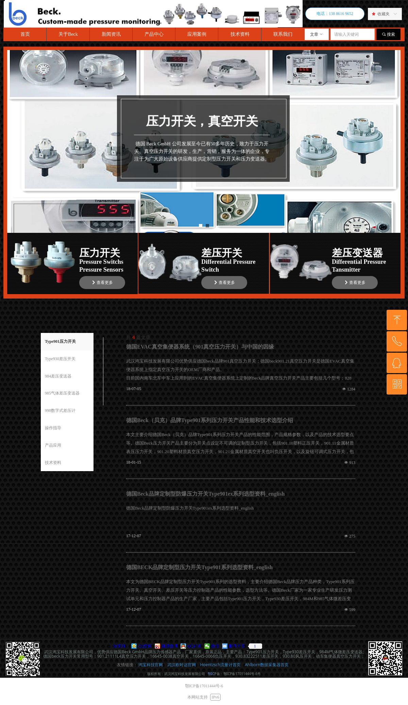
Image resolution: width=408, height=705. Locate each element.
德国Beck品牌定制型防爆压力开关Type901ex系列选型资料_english (205, 494)
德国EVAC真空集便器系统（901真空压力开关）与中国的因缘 (200, 347)
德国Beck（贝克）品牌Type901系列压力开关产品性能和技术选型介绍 (209, 420)
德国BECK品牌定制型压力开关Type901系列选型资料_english (199, 567)
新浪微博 (170, 646)
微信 (215, 646)
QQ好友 (194, 646)
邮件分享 (237, 646)
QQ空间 (145, 646)
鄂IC (211, 673)
